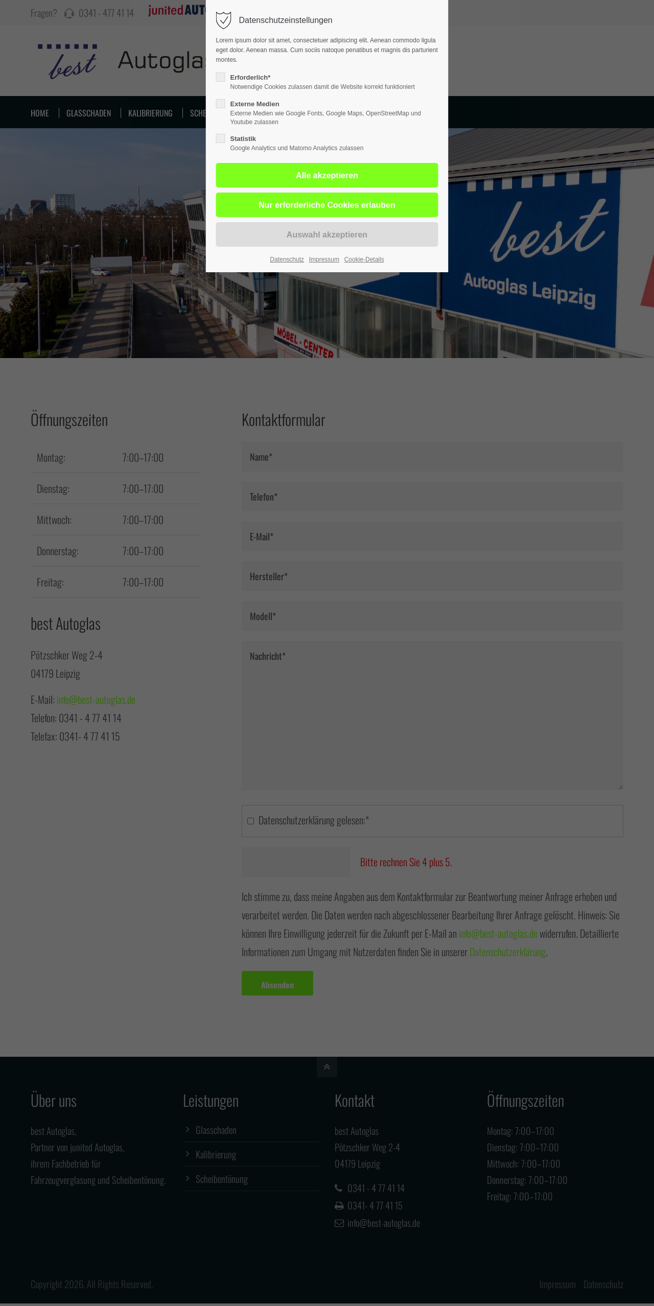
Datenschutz (287, 259)
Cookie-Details (364, 259)
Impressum (324, 259)
